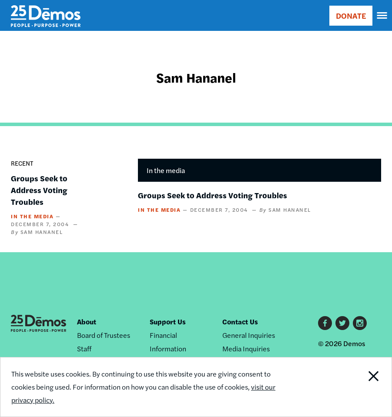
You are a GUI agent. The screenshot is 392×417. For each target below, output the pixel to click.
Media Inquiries (246, 349)
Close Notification (354, 387)
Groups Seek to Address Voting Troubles (39, 190)
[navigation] (382, 16)
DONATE (351, 15)
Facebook (325, 323)
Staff (84, 349)
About (86, 322)
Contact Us (240, 322)
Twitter (342, 323)
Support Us (168, 322)
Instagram (360, 323)
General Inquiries (248, 335)
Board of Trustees (103, 335)
